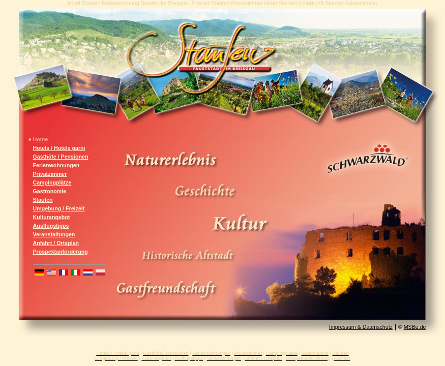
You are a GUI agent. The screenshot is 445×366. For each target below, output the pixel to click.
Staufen (43, 200)
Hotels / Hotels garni (59, 148)
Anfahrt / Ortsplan (56, 243)
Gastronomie (50, 191)
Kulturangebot (51, 217)
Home (40, 139)
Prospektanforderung (60, 252)
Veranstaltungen (54, 234)
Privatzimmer (50, 174)
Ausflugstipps (51, 226)
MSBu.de (415, 327)
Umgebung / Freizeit (59, 208)
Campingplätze (52, 182)
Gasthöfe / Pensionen (60, 157)
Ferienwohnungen (56, 165)
